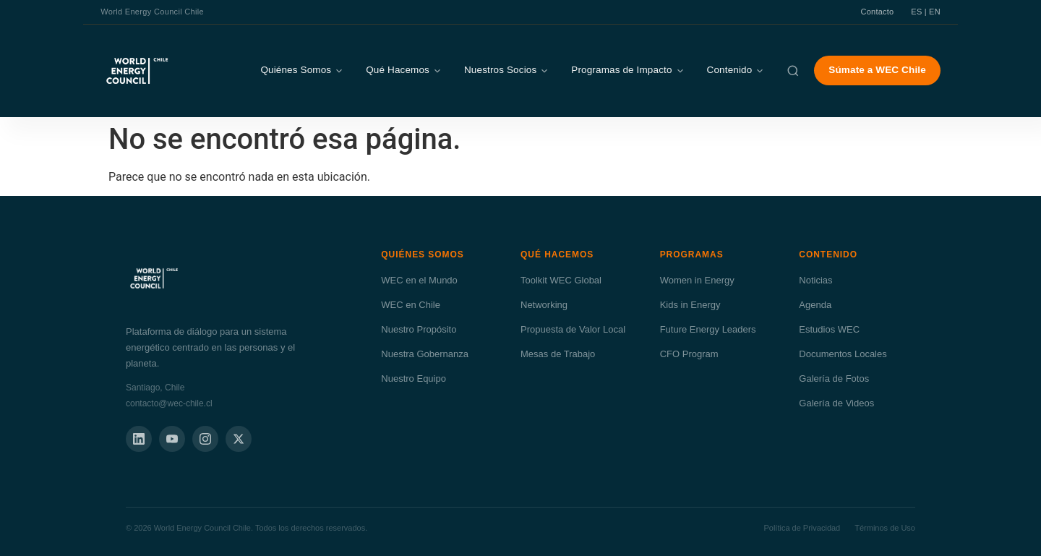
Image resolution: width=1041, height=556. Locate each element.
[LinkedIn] (139, 439)
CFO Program (689, 353)
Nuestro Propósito (418, 329)
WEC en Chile (410, 304)
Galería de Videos (836, 403)
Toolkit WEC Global (560, 280)
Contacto (877, 11)
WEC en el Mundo (419, 280)
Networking (543, 304)
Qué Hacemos (404, 69)
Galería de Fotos (834, 378)
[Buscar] (793, 71)
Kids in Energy (690, 304)
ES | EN (925, 11)
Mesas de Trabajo (557, 353)
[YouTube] (172, 439)
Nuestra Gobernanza (424, 353)
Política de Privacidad (801, 527)
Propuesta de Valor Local (572, 329)
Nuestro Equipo (413, 378)
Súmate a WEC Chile (876, 69)
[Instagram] (205, 439)
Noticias (815, 280)
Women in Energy (697, 280)
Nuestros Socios (506, 69)
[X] (239, 439)
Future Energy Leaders (708, 329)
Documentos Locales (842, 353)
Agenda (815, 304)
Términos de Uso (884, 527)
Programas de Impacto (628, 69)
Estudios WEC (829, 329)
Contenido (736, 69)
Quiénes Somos (302, 69)
